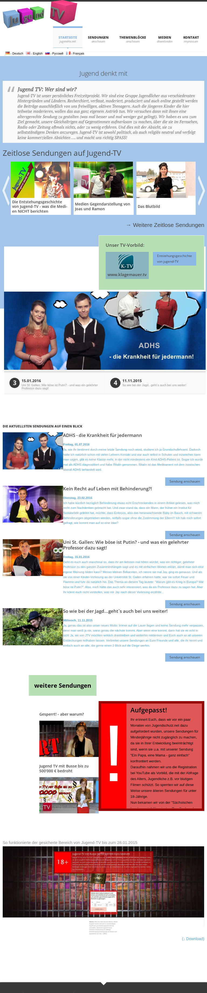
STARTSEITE (67, 37)
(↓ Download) (193, 939)
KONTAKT (191, 37)
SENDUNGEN (98, 37)
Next (201, 188)
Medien (164, 37)
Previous (5, 188)
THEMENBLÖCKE (132, 37)
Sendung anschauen (185, 481)
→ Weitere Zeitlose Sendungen (165, 225)
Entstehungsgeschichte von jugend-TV (174, 258)
